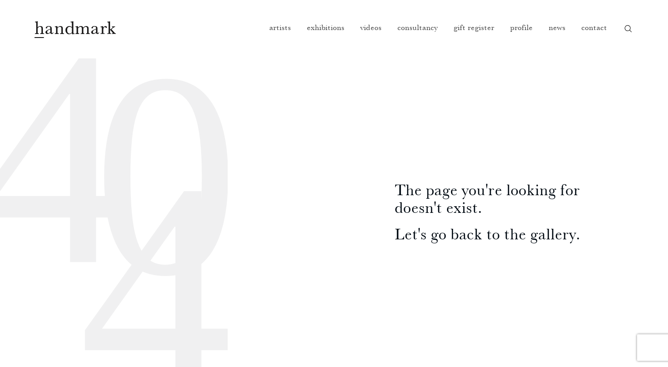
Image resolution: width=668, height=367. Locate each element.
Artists (280, 27)
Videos (371, 27)
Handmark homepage (75, 29)
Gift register (474, 27)
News (557, 27)
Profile (521, 27)
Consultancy (417, 27)
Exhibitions (325, 27)
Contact (594, 27)
